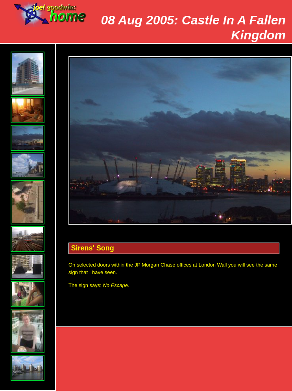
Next (229, 340)
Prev (188, 340)
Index (271, 340)
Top (147, 340)
